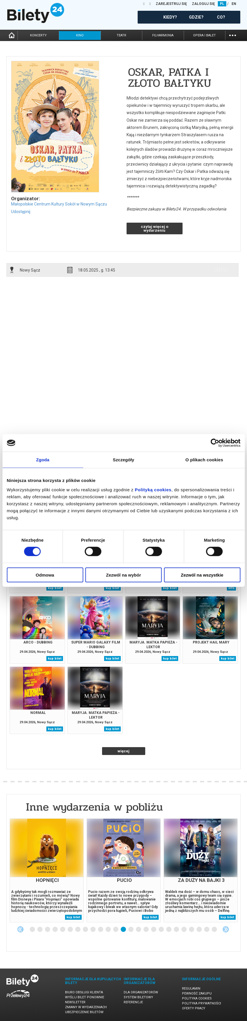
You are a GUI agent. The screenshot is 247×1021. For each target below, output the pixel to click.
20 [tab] (177, 930)
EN (234, 4)
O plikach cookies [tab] (204, 459)
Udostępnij (20, 211)
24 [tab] (207, 930)
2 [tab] (40, 930)
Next (226, 929)
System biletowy (138, 997)
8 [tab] (86, 930)
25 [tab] (215, 930)
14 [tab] (131, 930)
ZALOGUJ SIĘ (203, 4)
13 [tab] (124, 930)
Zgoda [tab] (43, 459)
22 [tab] (192, 930)
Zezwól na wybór (123, 574)
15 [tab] (139, 930)
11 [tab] (108, 930)
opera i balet (204, 35)
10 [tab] (101, 930)
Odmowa (45, 574)
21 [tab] (184, 930)
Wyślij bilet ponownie (84, 997)
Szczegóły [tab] (123, 459)
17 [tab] (154, 930)
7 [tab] (78, 930)
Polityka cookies (197, 998)
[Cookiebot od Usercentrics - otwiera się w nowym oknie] (214, 443)
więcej (123, 751)
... (233, 34)
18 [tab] (161, 930)
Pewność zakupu (197, 993)
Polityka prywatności (201, 1003)
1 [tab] (33, 930)
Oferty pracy (193, 1008)
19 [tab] (169, 930)
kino (80, 35)
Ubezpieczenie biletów (84, 1012)
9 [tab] (93, 930)
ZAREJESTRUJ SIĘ (171, 4)
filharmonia (163, 35)
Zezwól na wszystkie (202, 574)
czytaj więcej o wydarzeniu (154, 228)
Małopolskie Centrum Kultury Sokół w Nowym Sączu (59, 204)
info (221, 270)
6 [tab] (70, 930)
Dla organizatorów (141, 992)
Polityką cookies (153, 489)
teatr (121, 35)
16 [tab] (146, 930)
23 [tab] (199, 930)
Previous (20, 929)
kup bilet (55, 588)
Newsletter (75, 1002)
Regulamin (191, 988)
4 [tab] (55, 930)
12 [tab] (116, 930)
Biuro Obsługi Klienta (84, 992)
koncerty (38, 35)
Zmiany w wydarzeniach (86, 1007)
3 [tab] (48, 930)
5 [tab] (63, 930)
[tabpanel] (47, 870)
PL (222, 4)
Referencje (133, 1002)
